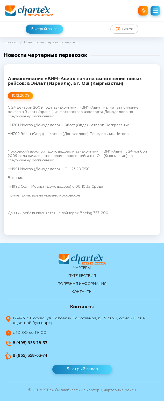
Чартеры (82, 268)
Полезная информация (82, 284)
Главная (10, 42)
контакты (82, 292)
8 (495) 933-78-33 (30, 343)
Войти (124, 29)
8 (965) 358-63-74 (30, 356)
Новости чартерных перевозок (51, 42)
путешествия (82, 276)
